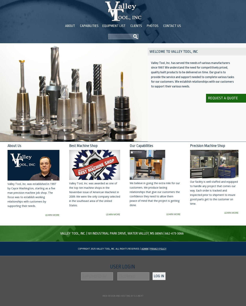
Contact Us (172, 26)
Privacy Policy (158, 248)
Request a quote (223, 98)
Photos (152, 26)
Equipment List (113, 26)
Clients (136, 26)
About (70, 26)
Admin (144, 248)
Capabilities (89, 26)
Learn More (52, 215)
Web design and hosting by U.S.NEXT (123, 295)
